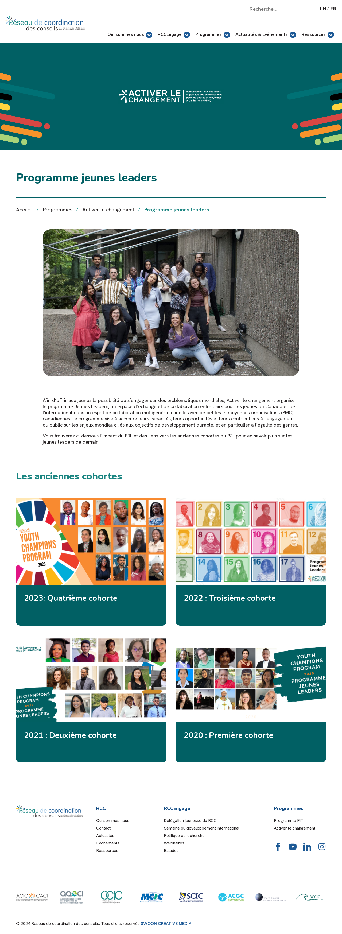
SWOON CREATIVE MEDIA (166, 923)
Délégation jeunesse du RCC (190, 820)
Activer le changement (108, 209)
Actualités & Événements (265, 35)
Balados (171, 850)
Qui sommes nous (129, 35)
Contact (103, 828)
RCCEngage (174, 35)
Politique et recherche (184, 835)
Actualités (105, 835)
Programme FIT (289, 820)
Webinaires (174, 843)
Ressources (317, 35)
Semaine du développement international (201, 828)
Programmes (212, 35)
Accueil (24, 209)
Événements (107, 843)
